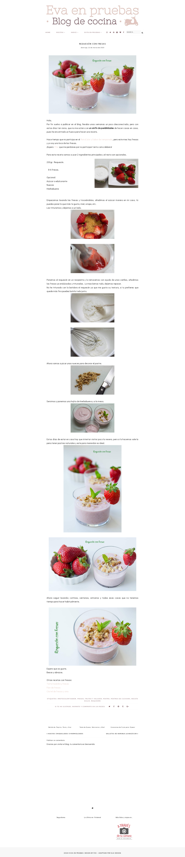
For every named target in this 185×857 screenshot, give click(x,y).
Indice (74, 32)
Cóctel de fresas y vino (58, 691)
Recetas (59, 32)
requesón (96, 701)
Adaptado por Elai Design (110, 853)
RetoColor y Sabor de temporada (96, 139)
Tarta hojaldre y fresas (58, 683)
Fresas (80, 698)
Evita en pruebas (92, 32)
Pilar (56, 147)
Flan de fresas (53, 687)
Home (47, 32)
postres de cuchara (120, 698)
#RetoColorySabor (67, 698)
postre (106, 698)
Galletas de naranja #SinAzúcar (121, 734)
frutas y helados (93, 698)
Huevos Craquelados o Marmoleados (65, 734)
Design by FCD (90, 853)
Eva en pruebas (77, 853)
